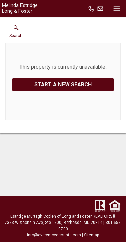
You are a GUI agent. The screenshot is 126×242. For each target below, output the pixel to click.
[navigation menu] (116, 8)
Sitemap (91, 235)
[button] (16, 33)
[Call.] (91, 8)
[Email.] (100, 8)
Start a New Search (63, 84)
